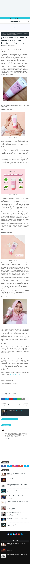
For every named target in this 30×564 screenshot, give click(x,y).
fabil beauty (14, 393)
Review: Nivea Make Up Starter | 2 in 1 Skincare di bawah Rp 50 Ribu (16, 525)
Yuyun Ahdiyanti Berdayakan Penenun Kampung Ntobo (16, 496)
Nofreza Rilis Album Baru (11, 478)
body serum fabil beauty (10, 33)
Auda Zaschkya (5, 45)
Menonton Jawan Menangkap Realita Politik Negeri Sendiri (16, 491)
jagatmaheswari (8, 430)
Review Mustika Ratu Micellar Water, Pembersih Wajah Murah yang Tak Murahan (17, 507)
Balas (6, 438)
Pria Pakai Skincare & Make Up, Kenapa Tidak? (15, 473)
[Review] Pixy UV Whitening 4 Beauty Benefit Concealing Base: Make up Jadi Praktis (15, 513)
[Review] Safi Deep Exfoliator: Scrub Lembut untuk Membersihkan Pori (16, 519)
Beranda (3, 33)
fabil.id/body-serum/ (15, 374)
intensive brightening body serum (7, 394)
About (15, 560)
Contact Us (19, 560)
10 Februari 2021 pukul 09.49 (9, 431)
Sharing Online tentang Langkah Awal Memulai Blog (17, 501)
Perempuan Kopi (15, 21)
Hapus (9, 438)
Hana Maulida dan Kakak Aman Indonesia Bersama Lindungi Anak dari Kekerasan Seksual (16, 485)
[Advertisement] (14, 8)
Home (11, 560)
